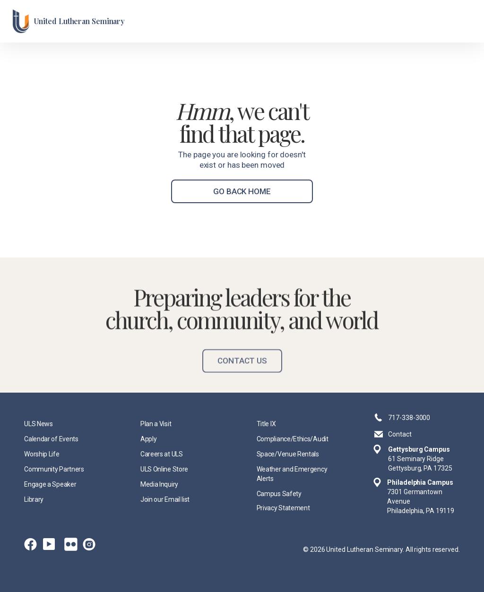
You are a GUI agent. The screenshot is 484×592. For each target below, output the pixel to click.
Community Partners (54, 469)
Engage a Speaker (50, 484)
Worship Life (41, 454)
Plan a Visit (155, 424)
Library (33, 499)
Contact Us (242, 370)
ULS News (38, 424)
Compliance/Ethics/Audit (292, 439)
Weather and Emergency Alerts (292, 473)
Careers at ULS (161, 454)
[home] (68, 21)
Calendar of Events (51, 439)
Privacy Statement (283, 508)
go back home (242, 191)
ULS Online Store (164, 469)
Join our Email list (165, 499)
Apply (148, 439)
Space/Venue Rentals (288, 454)
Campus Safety (279, 494)
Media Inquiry (159, 484)
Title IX (266, 424)
